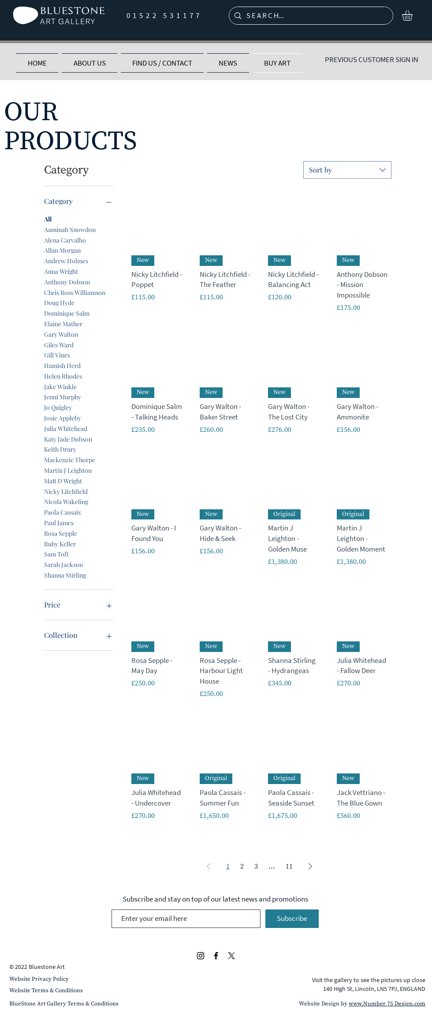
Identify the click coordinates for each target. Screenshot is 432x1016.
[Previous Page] (208, 866)
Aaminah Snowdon (70, 229)
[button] (413, 15)
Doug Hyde (59, 302)
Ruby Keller (60, 543)
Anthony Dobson (67, 281)
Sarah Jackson (63, 564)
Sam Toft (56, 553)
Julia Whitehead (65, 428)
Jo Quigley (58, 407)
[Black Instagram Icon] (200, 956)
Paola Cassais (62, 511)
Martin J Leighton (68, 470)
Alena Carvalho (65, 239)
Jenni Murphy (62, 396)
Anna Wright (61, 271)
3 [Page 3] (256, 866)
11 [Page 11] (289, 866)
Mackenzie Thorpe (69, 459)
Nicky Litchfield (66, 491)
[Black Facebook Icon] (216, 956)
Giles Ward (59, 344)
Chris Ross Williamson (74, 292)
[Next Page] (310, 866)
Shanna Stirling (65, 574)
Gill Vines (57, 354)
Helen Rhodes (63, 375)
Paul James (59, 522)
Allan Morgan (62, 249)
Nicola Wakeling (66, 501)
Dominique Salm (66, 312)
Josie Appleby (62, 417)
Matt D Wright (63, 480)
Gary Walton (61, 334)
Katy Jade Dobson (68, 438)
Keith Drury (60, 448)
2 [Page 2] (242, 866)
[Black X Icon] (231, 956)
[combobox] (347, 170)
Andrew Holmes (66, 260)
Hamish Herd (62, 365)
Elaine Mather (63, 323)
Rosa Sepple (60, 532)
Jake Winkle (60, 386)
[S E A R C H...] (310, 16)
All (48, 218)
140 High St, (339, 989)
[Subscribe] (292, 918)
